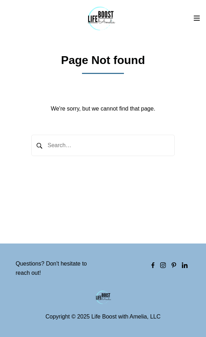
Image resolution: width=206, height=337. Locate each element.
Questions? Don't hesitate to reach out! (51, 268)
